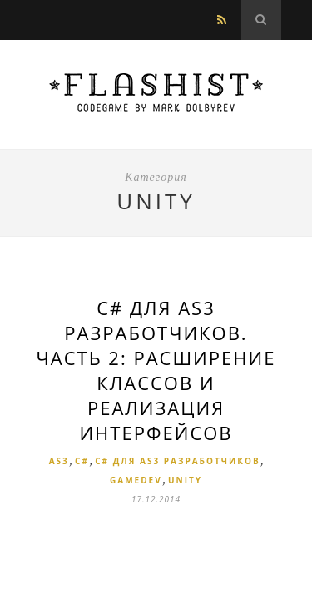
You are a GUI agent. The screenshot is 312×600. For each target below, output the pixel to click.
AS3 (59, 461)
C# (82, 461)
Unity (185, 480)
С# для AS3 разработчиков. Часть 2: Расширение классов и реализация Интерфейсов (156, 370)
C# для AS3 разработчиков (177, 461)
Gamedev (136, 480)
